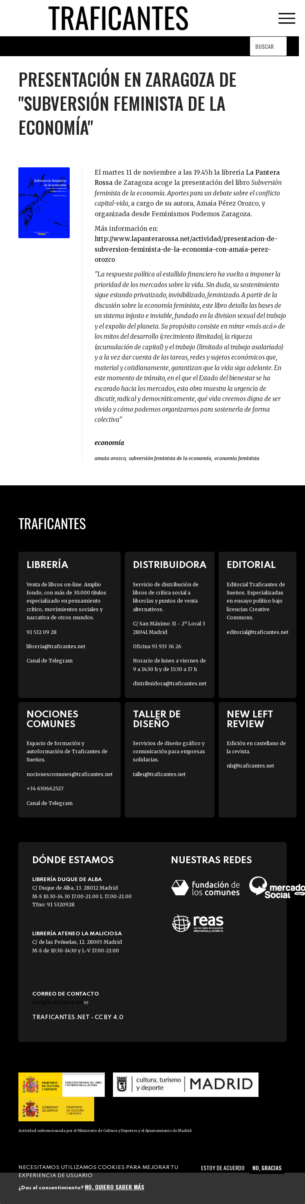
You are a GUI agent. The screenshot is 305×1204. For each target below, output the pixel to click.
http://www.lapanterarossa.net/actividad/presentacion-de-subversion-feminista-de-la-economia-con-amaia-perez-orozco (186, 249)
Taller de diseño (157, 719)
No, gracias (266, 1167)
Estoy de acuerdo (223, 1167)
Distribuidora (169, 565)
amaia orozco (110, 458)
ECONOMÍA (109, 443)
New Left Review (250, 719)
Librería (47, 565)
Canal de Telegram (50, 661)
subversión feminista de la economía (170, 458)
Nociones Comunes (52, 719)
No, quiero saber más (114, 1186)
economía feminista (236, 458)
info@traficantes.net (60, 1002)
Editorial (251, 565)
